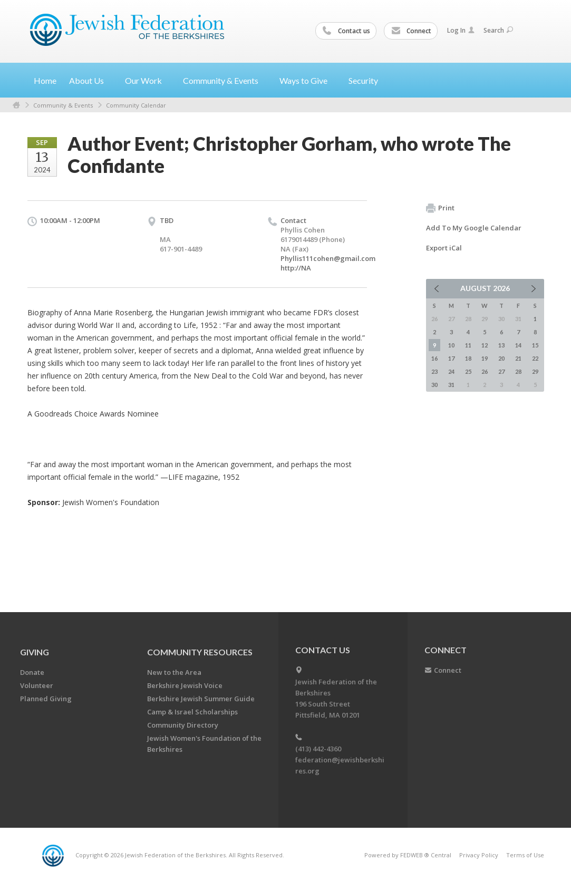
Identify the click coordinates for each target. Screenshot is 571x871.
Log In (461, 30)
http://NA (295, 268)
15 (535, 345)
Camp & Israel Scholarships (192, 712)
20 (501, 358)
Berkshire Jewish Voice (184, 685)
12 (484, 345)
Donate (32, 672)
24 (451, 371)
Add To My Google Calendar (473, 228)
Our (147, 80)
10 (451, 345)
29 (535, 371)
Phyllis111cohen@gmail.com (327, 258)
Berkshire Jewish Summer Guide (201, 698)
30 (434, 384)
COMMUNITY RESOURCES (200, 652)
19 (484, 358)
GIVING (34, 652)
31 (451, 384)
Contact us (346, 31)
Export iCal (444, 248)
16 (434, 358)
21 (518, 358)
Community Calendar (136, 105)
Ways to (307, 80)
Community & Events (63, 105)
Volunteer (36, 685)
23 (434, 371)
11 (468, 345)
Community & (225, 80)
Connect (411, 31)
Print (440, 208)
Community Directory (182, 725)
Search (498, 30)
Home (45, 80)
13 (501, 345)
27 (501, 371)
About (90, 80)
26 (484, 371)
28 (518, 371)
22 (535, 358)
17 (451, 358)
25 (468, 371)
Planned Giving (46, 698)
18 (468, 358)
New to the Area (174, 672)
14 (518, 345)
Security (363, 80)
